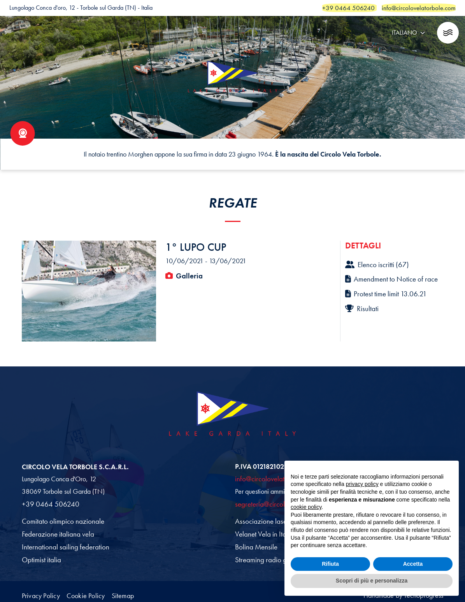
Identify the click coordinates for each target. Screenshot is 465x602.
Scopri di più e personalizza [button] (371, 580)
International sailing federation (62, 543)
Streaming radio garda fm (269, 556)
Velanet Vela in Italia (262, 531)
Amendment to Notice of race (389, 277)
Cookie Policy (97, 589)
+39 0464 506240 (48, 502)
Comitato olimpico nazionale (60, 519)
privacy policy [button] (362, 484)
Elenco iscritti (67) (375, 264)
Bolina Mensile (255, 543)
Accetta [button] (413, 564)
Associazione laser (260, 519)
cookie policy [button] (306, 507)
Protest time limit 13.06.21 (383, 291)
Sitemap (144, 589)
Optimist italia (40, 556)
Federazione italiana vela (56, 531)
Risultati (361, 305)
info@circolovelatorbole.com (273, 477)
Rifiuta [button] (330, 564)
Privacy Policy (43, 589)
